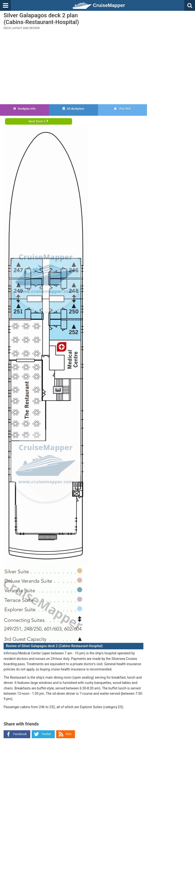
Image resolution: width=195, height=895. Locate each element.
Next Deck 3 (38, 121)
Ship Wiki (122, 108)
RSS (68, 734)
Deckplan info (24, 108)
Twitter (46, 734)
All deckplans (73, 108)
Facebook (20, 734)
